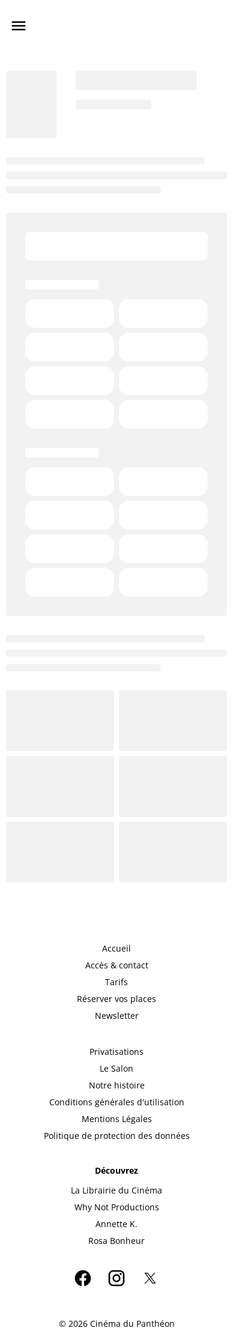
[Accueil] (116, 948)
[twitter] (150, 1278)
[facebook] (82, 1278)
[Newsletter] (117, 1015)
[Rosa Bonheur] (116, 1241)
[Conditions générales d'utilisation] (116, 1102)
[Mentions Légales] (117, 1119)
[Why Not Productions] (116, 1207)
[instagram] (116, 1278)
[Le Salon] (116, 1068)
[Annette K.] (116, 1224)
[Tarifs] (116, 982)
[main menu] (19, 26)
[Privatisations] (116, 1051)
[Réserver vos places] (116, 999)
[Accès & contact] (116, 965)
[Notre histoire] (117, 1085)
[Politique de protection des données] (117, 1135)
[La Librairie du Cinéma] (116, 1190)
